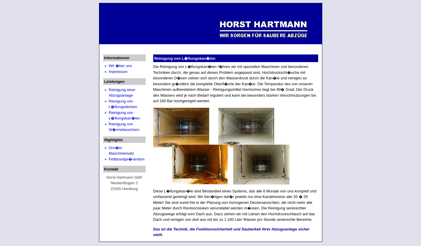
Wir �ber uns (120, 66)
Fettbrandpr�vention (126, 159)
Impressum (118, 71)
